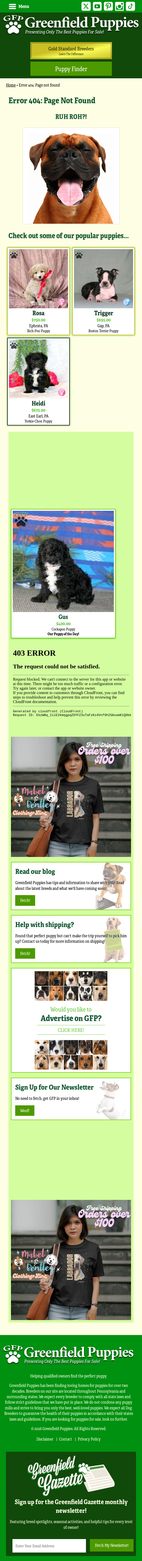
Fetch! (25, 900)
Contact (65, 1439)
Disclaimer (44, 1439)
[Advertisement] (71, 469)
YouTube (97, 6)
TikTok (130, 6)
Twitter (86, 6)
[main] (71, 261)
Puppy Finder (71, 68)
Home (11, 85)
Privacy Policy (89, 1439)
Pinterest (108, 6)
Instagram (119, 6)
